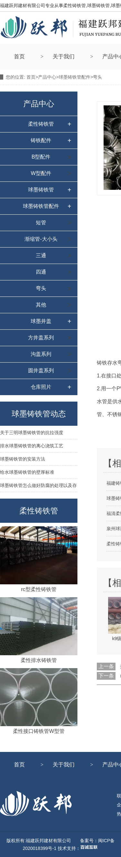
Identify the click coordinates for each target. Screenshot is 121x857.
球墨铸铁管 (41, 189)
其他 (41, 304)
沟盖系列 (41, 354)
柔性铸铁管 (41, 124)
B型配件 (41, 157)
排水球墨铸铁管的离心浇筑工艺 (31, 445)
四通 (41, 272)
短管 (41, 222)
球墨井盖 (41, 321)
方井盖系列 (41, 337)
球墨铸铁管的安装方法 (22, 459)
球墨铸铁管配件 (74, 77)
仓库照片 (41, 387)
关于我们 (64, 57)
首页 (19, 57)
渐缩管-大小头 (41, 239)
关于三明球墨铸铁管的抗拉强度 (31, 432)
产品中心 (47, 77)
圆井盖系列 (41, 370)
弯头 (41, 288)
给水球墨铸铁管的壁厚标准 (27, 472)
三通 (41, 255)
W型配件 (41, 173)
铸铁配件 (41, 140)
